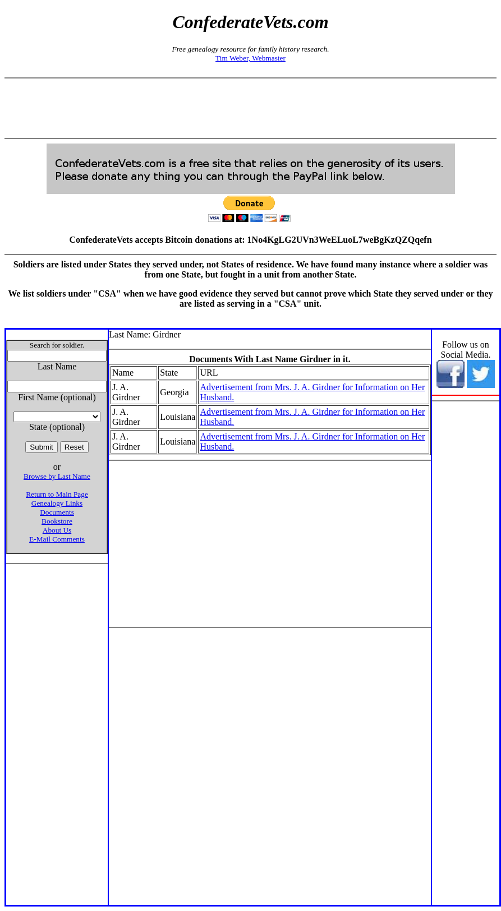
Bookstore (57, 521)
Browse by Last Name (57, 476)
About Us (57, 530)
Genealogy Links (56, 503)
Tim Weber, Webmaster (250, 58)
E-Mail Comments (57, 539)
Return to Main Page (57, 494)
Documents (57, 512)
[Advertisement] (251, 108)
